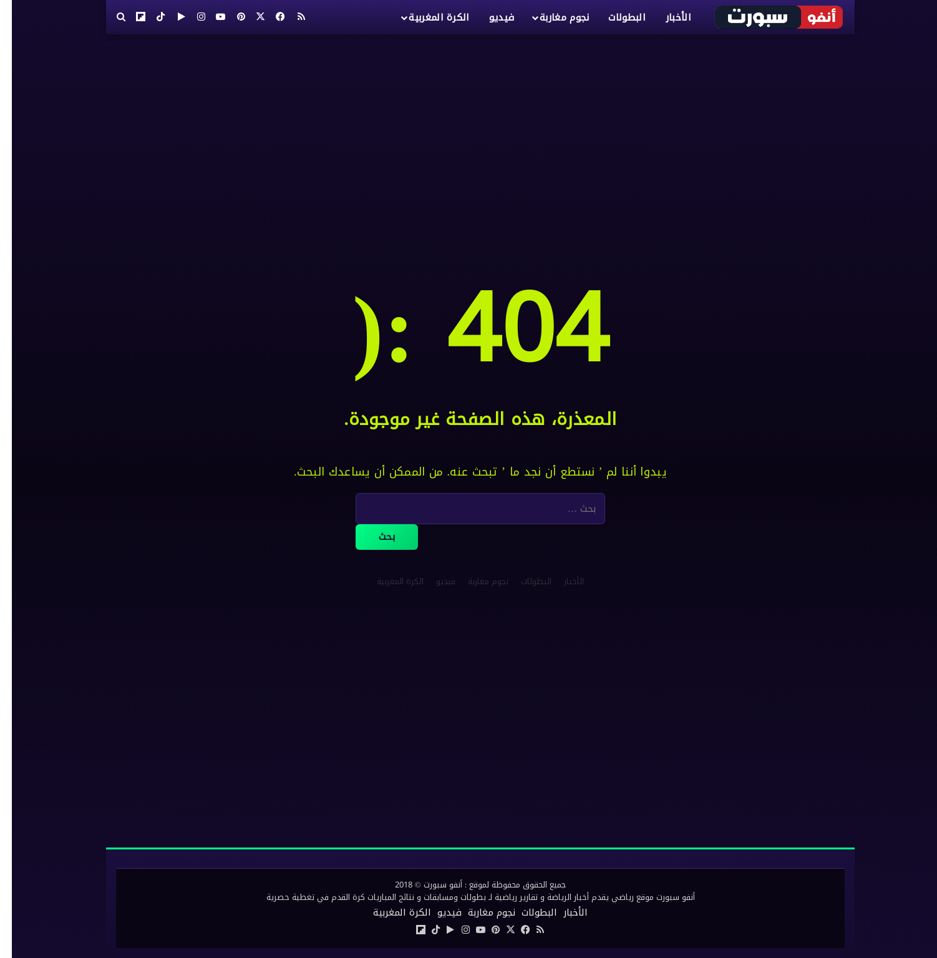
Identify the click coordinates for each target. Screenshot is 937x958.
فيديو (490, 17)
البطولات (614, 17)
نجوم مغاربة (552, 17)
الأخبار (666, 17)
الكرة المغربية (427, 17)
